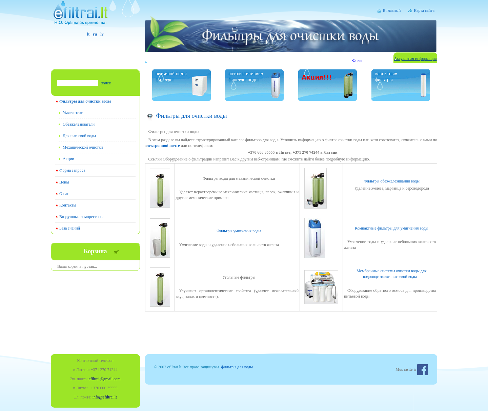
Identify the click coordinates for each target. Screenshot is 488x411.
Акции (68, 158)
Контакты (67, 205)
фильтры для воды (237, 367)
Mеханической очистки (83, 147)
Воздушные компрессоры (81, 216)
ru (95, 34)
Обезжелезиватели (79, 124)
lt (88, 34)
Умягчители (73, 112)
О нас (64, 193)
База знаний (69, 228)
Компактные (391, 228)
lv (101, 34)
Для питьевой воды (79, 135)
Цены (64, 182)
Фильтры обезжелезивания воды (392, 181)
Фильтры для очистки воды (85, 101)
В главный (392, 10)
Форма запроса (72, 170)
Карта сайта (424, 10)
